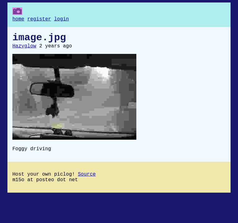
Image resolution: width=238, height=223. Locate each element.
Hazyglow (24, 49)
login (61, 19)
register (39, 19)
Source (87, 180)
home (18, 19)
